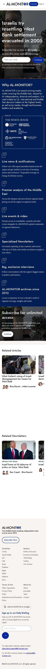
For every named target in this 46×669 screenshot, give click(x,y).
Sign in (41, 4)
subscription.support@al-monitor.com (15, 648)
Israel (4, 564)
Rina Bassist (15, 386)
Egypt (4, 570)
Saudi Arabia (6, 555)
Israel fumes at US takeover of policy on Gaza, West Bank (16, 466)
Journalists (26, 591)
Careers (26, 597)
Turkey (4, 551)
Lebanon (5, 576)
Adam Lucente (29, 386)
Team (25, 594)
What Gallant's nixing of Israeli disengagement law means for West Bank (16, 379)
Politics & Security (29, 551)
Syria (4, 580)
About (25, 588)
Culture (26, 561)
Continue (7, 334)
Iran (3, 558)
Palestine (5, 567)
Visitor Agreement (8, 588)
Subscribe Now (10, 540)
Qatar (4, 573)
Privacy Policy (7, 591)
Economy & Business (30, 555)
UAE (3, 561)
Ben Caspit (15, 472)
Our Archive (27, 564)
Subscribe (33, 4)
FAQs (4, 594)
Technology (27, 558)
